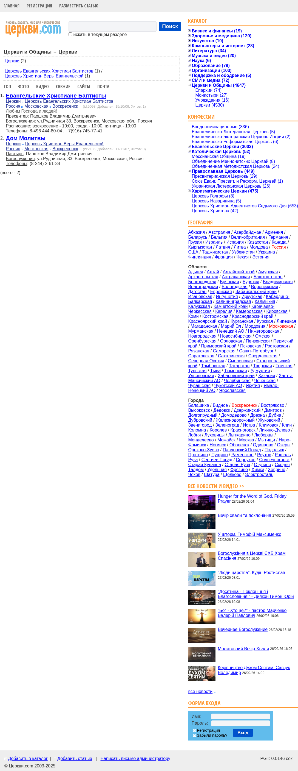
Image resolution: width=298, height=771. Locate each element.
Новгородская (202, 336)
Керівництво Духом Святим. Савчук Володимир (254, 670)
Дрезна (257, 415)
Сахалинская (231, 356)
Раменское (242, 454)
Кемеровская (249, 311)
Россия (13, 106)
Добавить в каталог (27, 758)
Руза (193, 459)
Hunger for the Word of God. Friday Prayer (252, 498)
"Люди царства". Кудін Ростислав (251, 572)
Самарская (224, 351)
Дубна (274, 415)
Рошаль (283, 454)
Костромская (215, 316)
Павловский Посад (242, 449)
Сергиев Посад (216, 459)
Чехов (194, 474)
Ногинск (218, 444)
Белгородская (202, 281)
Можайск (226, 440)
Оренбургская (202, 341)
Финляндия (199, 257)
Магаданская (204, 326)
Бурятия (251, 281)
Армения (274, 232)
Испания (235, 242)
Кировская (276, 311)
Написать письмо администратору (135, 758)
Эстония (260, 257)
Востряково (272, 405)
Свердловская (262, 356)
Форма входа (204, 703)
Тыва (215, 370)
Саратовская (201, 356)
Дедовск (221, 410)
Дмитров (273, 410)
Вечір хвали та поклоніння (244, 515)
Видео (42, 86)
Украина (266, 252)
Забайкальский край (256, 291)
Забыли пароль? (212, 735)
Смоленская (240, 360)
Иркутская (252, 296)
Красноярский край (207, 321)
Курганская (242, 321)
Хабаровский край (236, 375)
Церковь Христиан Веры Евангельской (44, 76)
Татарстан (239, 365)
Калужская (199, 306)
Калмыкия (265, 301)
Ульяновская (201, 375)
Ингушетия (227, 296)
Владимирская (278, 281)
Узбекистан (243, 252)
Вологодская (235, 286)
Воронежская (264, 286)
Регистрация (39, 6)
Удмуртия (260, 370)
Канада (279, 242)
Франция (224, 257)
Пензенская (258, 341)
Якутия (253, 385)
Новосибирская (236, 336)
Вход (242, 732)
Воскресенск (65, 106)
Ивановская (200, 296)
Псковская (250, 346)
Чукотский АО (228, 385)
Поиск (170, 26)
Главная (11, 6)
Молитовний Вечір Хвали (243, 648)
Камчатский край (231, 306)
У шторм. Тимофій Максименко (249, 534)
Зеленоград (227, 425)
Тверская (262, 365)
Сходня (282, 464)
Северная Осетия (206, 360)
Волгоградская (203, 286)
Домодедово (234, 415)
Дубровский (200, 420)
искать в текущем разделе (98, 34)
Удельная (217, 469)
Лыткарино (239, 435)
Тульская (197, 370)
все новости (200, 691)
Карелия (223, 311)
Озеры (283, 444)
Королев (218, 430)
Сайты (83, 86)
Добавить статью (74, 758)
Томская (284, 365)
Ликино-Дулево (274, 430)
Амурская (268, 271)
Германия (278, 237)
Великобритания (248, 237)
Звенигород (200, 425)
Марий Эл (231, 326)
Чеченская (265, 380)
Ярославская (232, 390)
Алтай (213, 271)
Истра (249, 425)
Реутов (264, 454)
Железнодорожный (235, 420)
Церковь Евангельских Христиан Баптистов (49, 71)
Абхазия (196, 232)
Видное (220, 405)
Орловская (231, 341)
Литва (240, 247)
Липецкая (286, 321)
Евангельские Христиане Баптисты (56, 95)
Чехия (242, 257)
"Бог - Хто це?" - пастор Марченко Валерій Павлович (252, 613)
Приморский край (218, 346)
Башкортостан (268, 276)
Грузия (194, 242)
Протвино (198, 454)
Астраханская (236, 276)
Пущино (219, 454)
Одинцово (263, 444)
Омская (263, 336)
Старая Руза (237, 464)
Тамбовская (213, 365)
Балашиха (198, 405)
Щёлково (232, 474)
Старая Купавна (204, 464)
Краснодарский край (253, 316)
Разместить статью (78, 6)
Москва (246, 440)
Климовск (268, 425)
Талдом (196, 469)
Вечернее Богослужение (243, 629)
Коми (193, 316)
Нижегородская (263, 331)
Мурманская (200, 331)
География (200, 222)
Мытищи (266, 440)
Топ (7, 86)
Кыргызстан (200, 247)
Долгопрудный (202, 415)
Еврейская (221, 291)
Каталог (197, 20)
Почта (103, 86)
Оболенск (239, 444)
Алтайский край (239, 271)
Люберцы (263, 435)
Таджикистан (215, 252)
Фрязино (239, 469)
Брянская (229, 281)
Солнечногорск (274, 459)
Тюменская (235, 370)
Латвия (223, 247)
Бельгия (219, 237)
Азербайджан (247, 232)
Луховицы (215, 435)
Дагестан (197, 291)
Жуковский (269, 420)
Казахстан (258, 242)
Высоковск (199, 410)
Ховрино (276, 469)
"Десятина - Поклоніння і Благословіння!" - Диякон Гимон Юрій (256, 594)
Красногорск (243, 430)
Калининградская (233, 301)
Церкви (12, 61)
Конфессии (201, 116)
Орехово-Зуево (203, 449)
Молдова (258, 247)
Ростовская (276, 346)
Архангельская (203, 276)
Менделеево (201, 440)
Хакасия (266, 375)
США (193, 252)
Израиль (214, 242)
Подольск (274, 449)
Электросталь (259, 474)
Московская (36, 106)
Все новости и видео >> (216, 486)
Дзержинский (247, 410)
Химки (257, 469)
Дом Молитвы (26, 138)
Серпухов (246, 459)
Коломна (197, 430)
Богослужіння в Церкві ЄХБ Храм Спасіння (251, 556)
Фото (23, 86)
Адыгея (195, 271)
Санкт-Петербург (256, 351)
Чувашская (199, 385)
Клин (287, 425)
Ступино (262, 464)
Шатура (211, 474)
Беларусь (197, 237)
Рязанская (198, 351)
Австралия (219, 232)
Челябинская (237, 380)
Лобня (194, 435)
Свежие (63, 86)
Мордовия (255, 326)
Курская (265, 321)
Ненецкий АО (230, 331)
